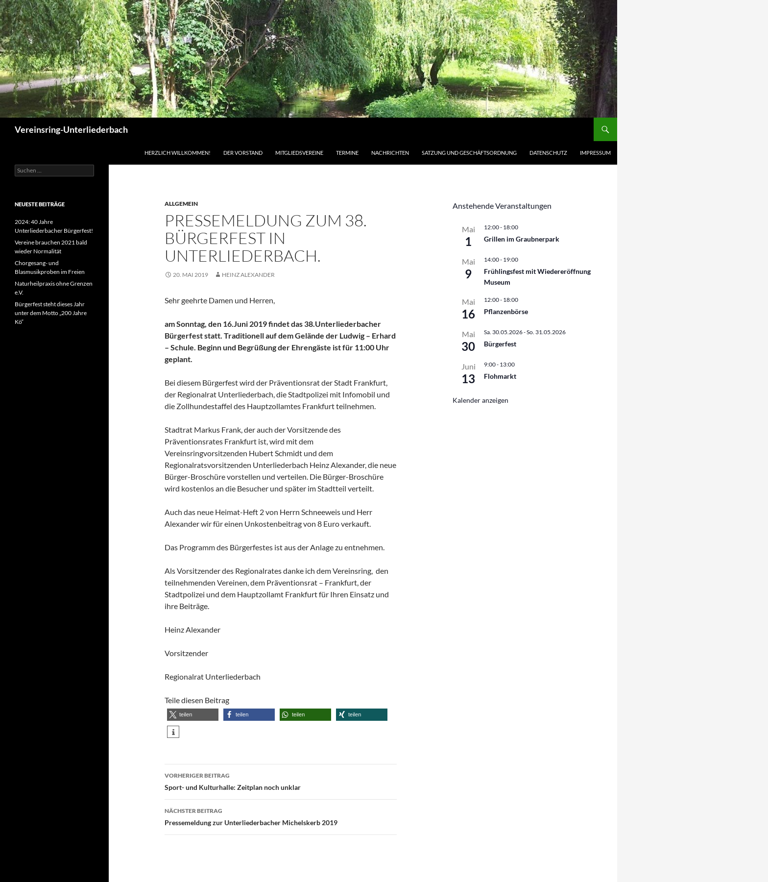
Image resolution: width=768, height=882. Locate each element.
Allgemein (181, 203)
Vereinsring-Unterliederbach (71, 129)
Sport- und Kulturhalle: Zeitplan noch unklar (281, 780)
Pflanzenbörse (506, 311)
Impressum (595, 152)
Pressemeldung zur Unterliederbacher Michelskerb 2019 (281, 816)
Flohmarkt (500, 376)
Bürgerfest (500, 344)
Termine (347, 152)
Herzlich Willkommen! (177, 152)
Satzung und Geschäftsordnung (469, 152)
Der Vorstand (243, 152)
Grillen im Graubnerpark (521, 239)
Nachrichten (390, 152)
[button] (192, 715)
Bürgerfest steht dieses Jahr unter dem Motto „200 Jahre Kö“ (51, 312)
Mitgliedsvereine (299, 152)
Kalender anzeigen (480, 400)
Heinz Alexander (248, 274)
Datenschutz (548, 152)
